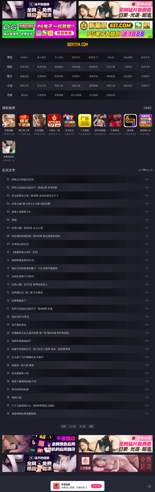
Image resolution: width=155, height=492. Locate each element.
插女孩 (24, 95)
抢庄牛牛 (145, 57)
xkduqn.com (77, 44)
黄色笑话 (128, 85)
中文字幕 (110, 66)
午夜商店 (41, 95)
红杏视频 (93, 95)
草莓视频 (59, 95)
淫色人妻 (59, 85)
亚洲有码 (93, 66)
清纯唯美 (110, 76)
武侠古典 (76, 85)
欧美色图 (59, 76)
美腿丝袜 (93, 76)
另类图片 (145, 76)
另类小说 (110, 85)
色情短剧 (110, 95)
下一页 (82, 426)
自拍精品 (59, 66)
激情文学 (24, 85)
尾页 (91, 426)
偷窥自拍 (24, 76)
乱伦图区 (128, 76)
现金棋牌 (128, 57)
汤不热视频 (76, 95)
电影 (9, 66)
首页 (64, 426)
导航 (9, 95)
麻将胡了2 (93, 57)
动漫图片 (76, 76)
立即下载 (96, 486)
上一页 (72, 426)
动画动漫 (76, 66)
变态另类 (145, 66)
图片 (9, 76)
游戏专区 (76, 57)
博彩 (9, 57)
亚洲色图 (41, 76)
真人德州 (41, 57)
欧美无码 (41, 66)
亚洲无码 (24, 66)
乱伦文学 (41, 85)
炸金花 (111, 57)
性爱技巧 (145, 85)
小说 (9, 85)
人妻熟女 (128, 66)
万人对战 (59, 57)
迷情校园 (93, 85)
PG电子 (24, 57)
